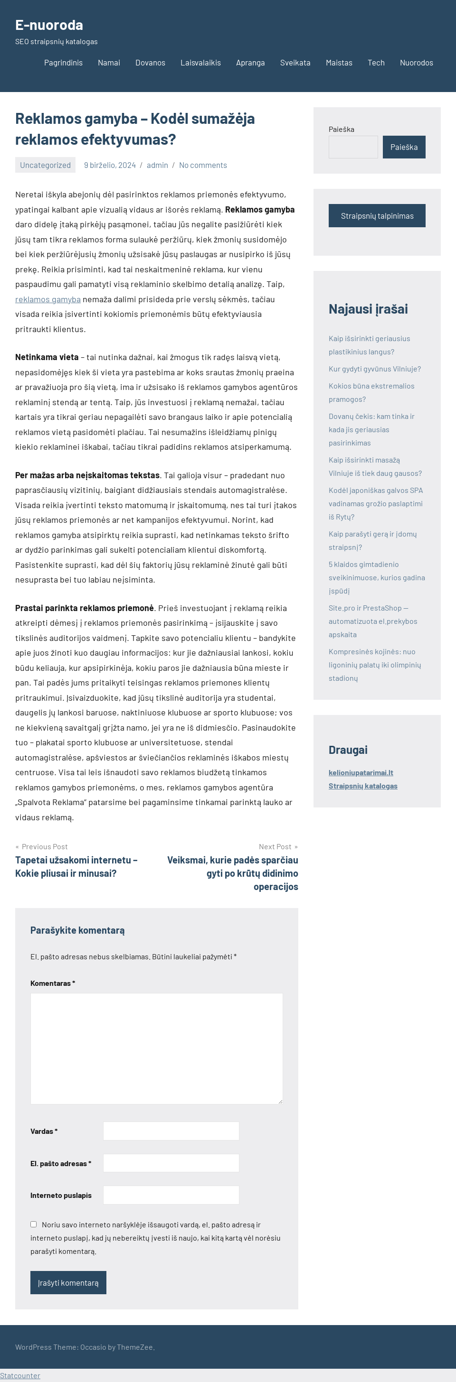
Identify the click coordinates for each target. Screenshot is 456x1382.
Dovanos (150, 62)
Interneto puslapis (61, 1194)
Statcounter (20, 1375)
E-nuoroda (50, 24)
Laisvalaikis (200, 62)
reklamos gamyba (48, 299)
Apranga (250, 62)
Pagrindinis (63, 62)
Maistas (339, 62)
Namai (109, 62)
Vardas (43, 1130)
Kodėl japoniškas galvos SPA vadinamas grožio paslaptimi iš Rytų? (376, 503)
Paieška (341, 128)
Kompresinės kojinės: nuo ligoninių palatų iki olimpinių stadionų (375, 664)
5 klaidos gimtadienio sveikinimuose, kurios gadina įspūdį (377, 577)
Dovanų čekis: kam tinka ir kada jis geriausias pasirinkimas (372, 429)
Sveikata (295, 62)
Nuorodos (416, 62)
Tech (376, 62)
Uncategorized (45, 164)
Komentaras (52, 982)
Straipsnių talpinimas (377, 215)
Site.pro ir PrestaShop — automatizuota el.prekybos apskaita (373, 621)
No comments (203, 164)
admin (157, 164)
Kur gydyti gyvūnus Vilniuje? (375, 368)
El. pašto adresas (60, 1163)
